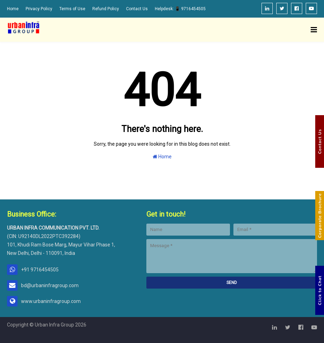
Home (13, 8)
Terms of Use (72, 8)
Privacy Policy (39, 8)
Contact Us (137, 8)
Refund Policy (105, 8)
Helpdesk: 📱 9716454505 (180, 8)
